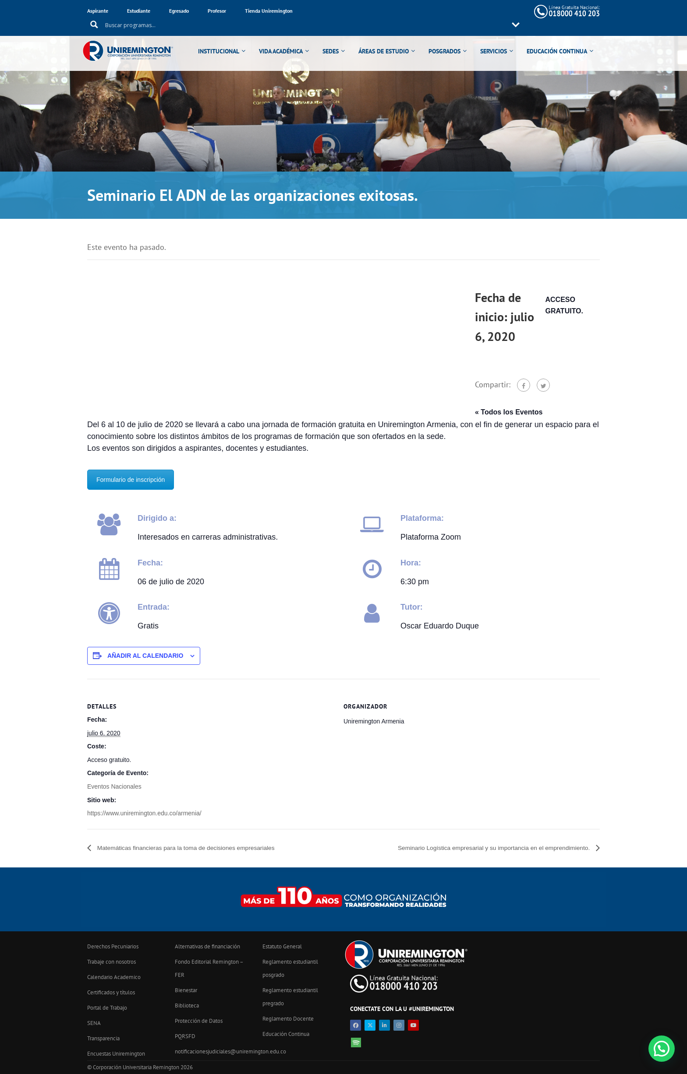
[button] (661, 1048)
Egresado (179, 10)
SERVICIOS (500, 40)
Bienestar (186, 990)
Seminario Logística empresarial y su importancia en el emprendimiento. (478, 848)
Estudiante (138, 10)
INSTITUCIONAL (225, 40)
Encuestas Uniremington (116, 1053)
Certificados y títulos (111, 992)
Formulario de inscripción (130, 479)
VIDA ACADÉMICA (287, 40)
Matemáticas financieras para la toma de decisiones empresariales (200, 848)
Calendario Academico (114, 977)
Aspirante (97, 10)
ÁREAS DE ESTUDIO (390, 40)
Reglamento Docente (288, 1018)
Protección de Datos (199, 1021)
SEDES (337, 40)
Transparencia (103, 1038)
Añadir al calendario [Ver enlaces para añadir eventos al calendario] (145, 655)
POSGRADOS (451, 40)
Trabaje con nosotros (111, 961)
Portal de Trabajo (107, 1007)
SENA (94, 1023)
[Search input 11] (400, 11)
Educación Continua (285, 1034)
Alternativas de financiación (207, 946)
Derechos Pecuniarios (112, 946)
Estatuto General (282, 946)
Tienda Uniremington (269, 10)
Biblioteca (187, 1005)
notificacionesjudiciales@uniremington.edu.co (230, 1051)
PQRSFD (185, 1036)
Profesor (217, 10)
